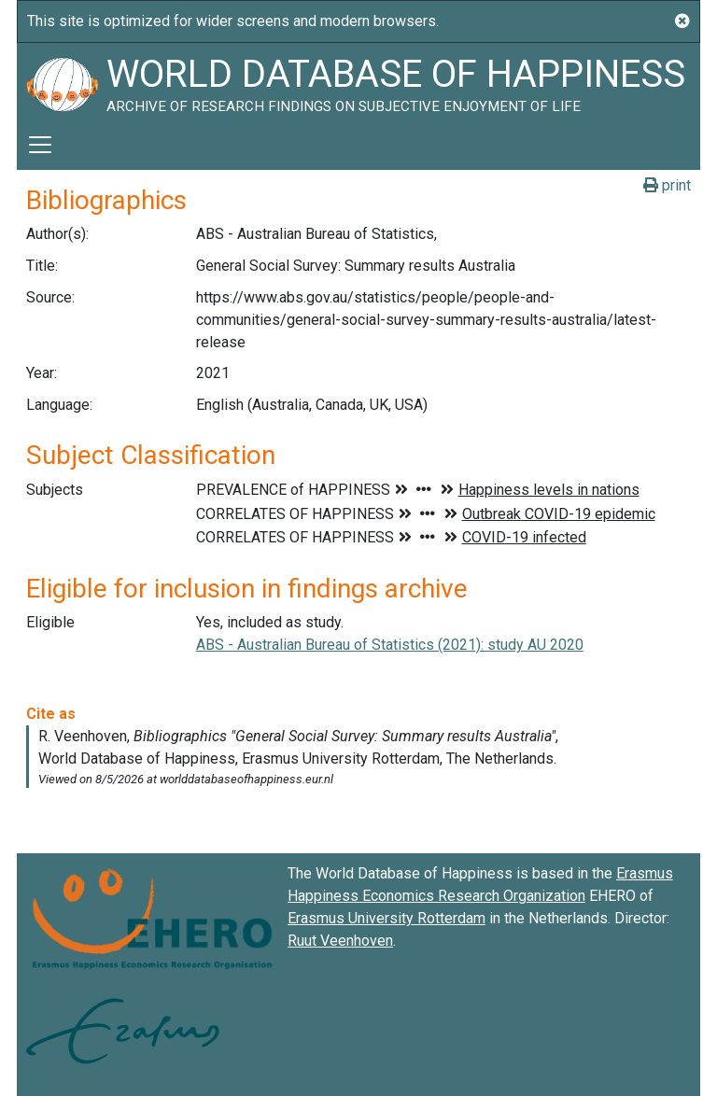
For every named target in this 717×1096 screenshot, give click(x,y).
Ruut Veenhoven (340, 940)
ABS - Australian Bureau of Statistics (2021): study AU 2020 (389, 644)
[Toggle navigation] (40, 144)
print (667, 185)
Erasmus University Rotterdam (386, 918)
